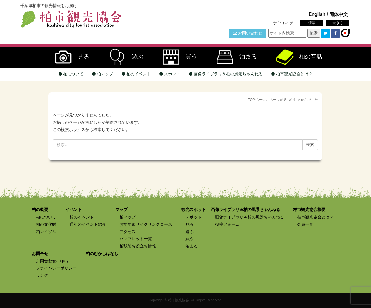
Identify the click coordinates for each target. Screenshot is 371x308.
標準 (311, 23)
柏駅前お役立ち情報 (137, 246)
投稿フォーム (227, 224)
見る (69, 57)
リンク (42, 275)
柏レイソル (46, 231)
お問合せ (40, 253)
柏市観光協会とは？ (291, 74)
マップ (121, 209)
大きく (337, 23)
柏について (71, 74)
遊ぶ (123, 57)
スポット (169, 74)
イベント (74, 209)
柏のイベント (136, 74)
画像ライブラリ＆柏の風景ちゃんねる (226, 74)
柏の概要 (40, 209)
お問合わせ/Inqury (52, 260)
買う (177, 57)
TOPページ (256, 100)
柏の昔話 (296, 57)
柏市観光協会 (178, 300)
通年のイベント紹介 (88, 224)
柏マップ (102, 74)
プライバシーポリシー (56, 268)
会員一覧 (305, 224)
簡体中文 (338, 14)
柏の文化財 (46, 224)
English (316, 14)
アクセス (127, 231)
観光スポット (193, 209)
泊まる (233, 57)
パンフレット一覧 (135, 238)
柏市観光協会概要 (309, 209)
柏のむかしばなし (102, 253)
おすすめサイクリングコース (145, 224)
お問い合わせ (247, 33)
